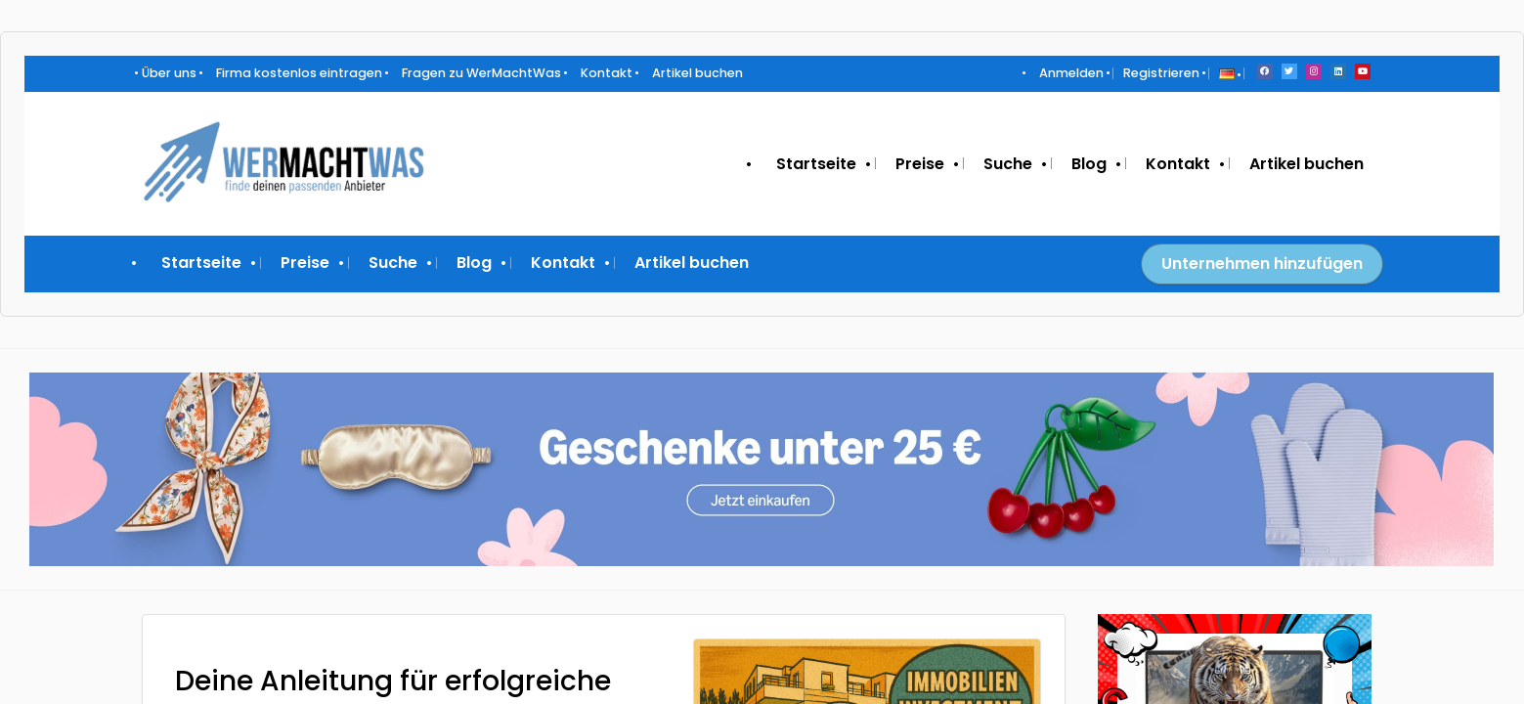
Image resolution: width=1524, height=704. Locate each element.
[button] (1227, 73)
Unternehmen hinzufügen (1262, 263)
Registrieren (1161, 73)
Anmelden (1071, 73)
